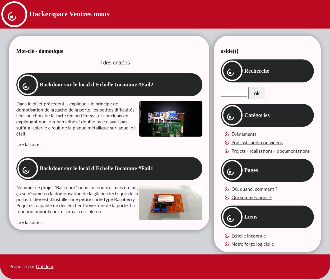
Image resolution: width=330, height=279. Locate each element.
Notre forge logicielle (252, 244)
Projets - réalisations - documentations (270, 151)
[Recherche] (234, 94)
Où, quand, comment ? (254, 189)
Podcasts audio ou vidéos (257, 142)
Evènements (243, 134)
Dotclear (44, 266)
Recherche (256, 71)
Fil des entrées (113, 63)
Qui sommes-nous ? (251, 197)
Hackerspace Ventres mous (69, 14)
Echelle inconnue (248, 236)
